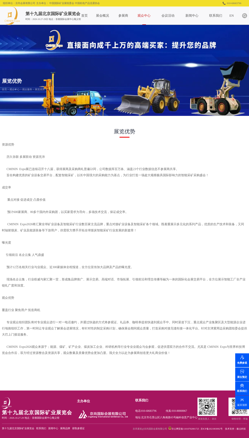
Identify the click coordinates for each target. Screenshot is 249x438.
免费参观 (242, 363)
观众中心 (149, 15)
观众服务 (27, 89)
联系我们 (221, 15)
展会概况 (108, 15)
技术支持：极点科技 (235, 428)
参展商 (129, 15)
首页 (90, 15)
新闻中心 (197, 15)
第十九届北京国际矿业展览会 (18, 428)
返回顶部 (242, 405)
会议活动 (173, 15)
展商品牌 (65, 428)
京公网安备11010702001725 (185, 428)
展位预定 (242, 377)
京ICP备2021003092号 (212, 428)
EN (237, 15)
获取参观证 (78, 428)
